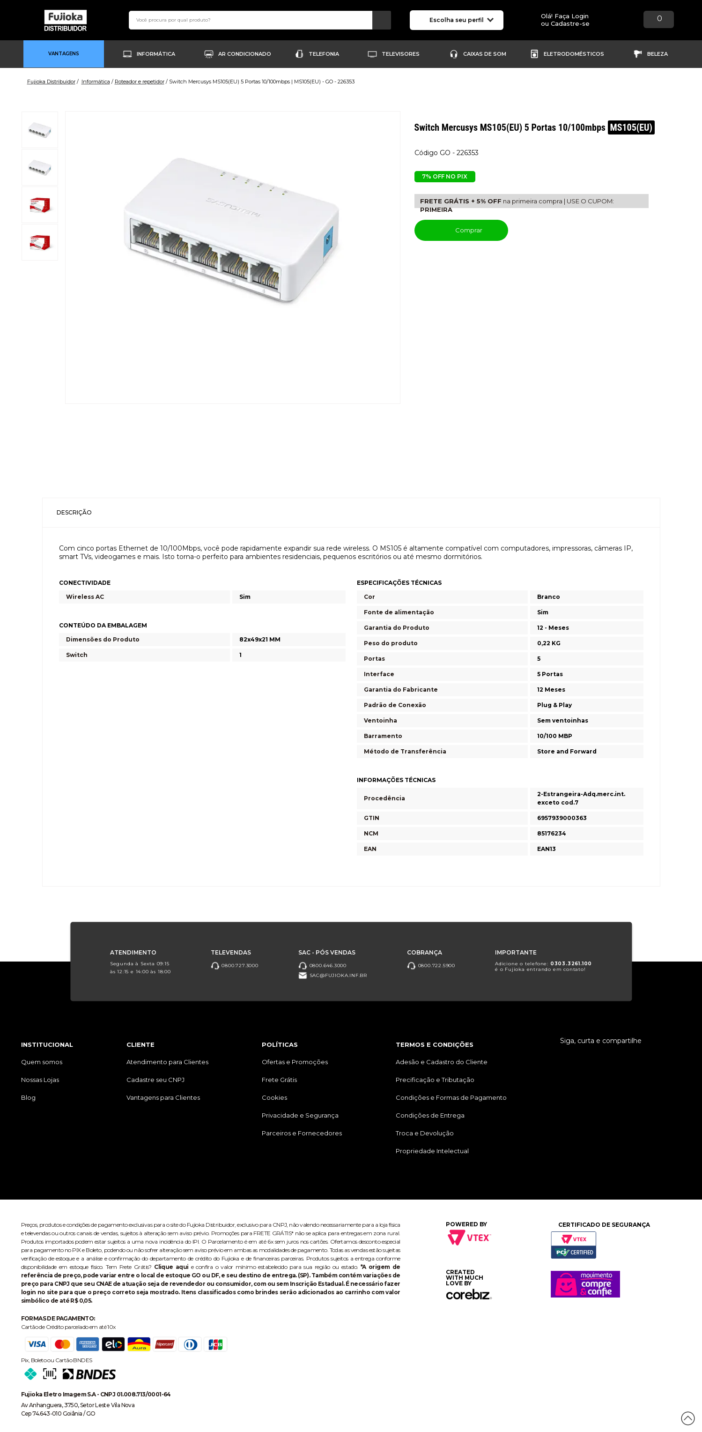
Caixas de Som (484, 54)
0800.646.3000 (322, 965)
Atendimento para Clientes (167, 1062)
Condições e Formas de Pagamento (451, 1097)
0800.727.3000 (235, 965)
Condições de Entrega (430, 1115)
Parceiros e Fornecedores (302, 1133)
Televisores (401, 54)
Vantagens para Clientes (163, 1097)
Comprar (461, 229)
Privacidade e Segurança (300, 1115)
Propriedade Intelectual (432, 1151)
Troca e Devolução (425, 1133)
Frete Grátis (279, 1079)
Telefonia (324, 54)
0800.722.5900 (431, 965)
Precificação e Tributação (435, 1079)
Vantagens (63, 54)
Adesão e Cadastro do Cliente (442, 1062)
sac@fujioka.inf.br (332, 975)
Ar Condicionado (244, 54)
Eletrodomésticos (574, 54)
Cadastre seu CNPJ (155, 1079)
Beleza (657, 54)
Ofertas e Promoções (295, 1062)
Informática (156, 54)
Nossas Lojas (40, 1079)
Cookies (274, 1097)
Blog (28, 1097)
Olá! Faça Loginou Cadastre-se (565, 20)
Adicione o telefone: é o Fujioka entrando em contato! (543, 966)
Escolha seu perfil (461, 19)
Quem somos (41, 1062)
